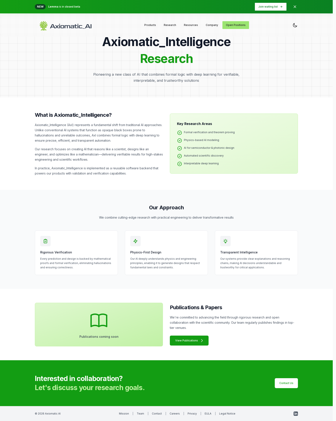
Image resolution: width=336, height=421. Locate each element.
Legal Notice (227, 413)
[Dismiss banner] (295, 7)
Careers (175, 413)
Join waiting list (270, 6)
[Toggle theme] (295, 25)
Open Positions (236, 25)
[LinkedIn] (296, 413)
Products (150, 25)
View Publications (189, 340)
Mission (124, 413)
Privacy (192, 413)
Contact (157, 413)
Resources (191, 25)
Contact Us (286, 383)
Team (140, 413)
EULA (208, 413)
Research (170, 25)
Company (212, 25)
